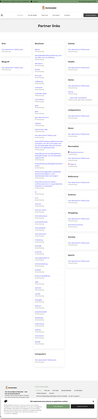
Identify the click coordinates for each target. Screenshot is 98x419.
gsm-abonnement (42, 117)
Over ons (45, 15)
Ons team (56, 15)
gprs (36, 111)
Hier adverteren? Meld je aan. (12, 49)
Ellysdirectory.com (77, 152)
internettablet (40, 228)
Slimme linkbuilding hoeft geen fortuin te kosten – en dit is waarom (57, 396)
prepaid (38, 270)
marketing (39, 240)
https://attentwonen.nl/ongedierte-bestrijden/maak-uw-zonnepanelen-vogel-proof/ (48, 156)
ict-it (36, 198)
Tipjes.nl (73, 164)
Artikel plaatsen (41, 393)
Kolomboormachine (75, 225)
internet (38, 204)
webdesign (39, 318)
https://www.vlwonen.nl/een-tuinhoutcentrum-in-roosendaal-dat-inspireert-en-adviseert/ (49, 184)
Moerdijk (38, 246)
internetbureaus (41, 216)
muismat (38, 252)
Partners (20, 15)
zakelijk (37, 342)
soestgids (38, 300)
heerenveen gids (41, 129)
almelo (37, 69)
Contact (67, 15)
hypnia (70, 92)
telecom (38, 306)
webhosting (39, 324)
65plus (37, 49)
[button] (93, 401)
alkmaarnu (39, 63)
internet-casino (40, 210)
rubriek (37, 294)
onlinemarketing (41, 264)
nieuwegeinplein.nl (42, 258)
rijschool (38, 288)
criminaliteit (39, 99)
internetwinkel (40, 234)
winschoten (39, 336)
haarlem (38, 123)
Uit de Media (32, 15)
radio (37, 282)
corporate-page (40, 93)
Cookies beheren (82, 406)
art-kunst (38, 75)
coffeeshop (39, 81)
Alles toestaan (58, 406)
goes (37, 105)
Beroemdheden (66, 390)
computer (38, 87)
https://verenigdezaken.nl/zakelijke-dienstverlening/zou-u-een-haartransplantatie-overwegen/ (48, 174)
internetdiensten (41, 222)
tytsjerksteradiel (41, 312)
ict (36, 192)
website (38, 330)
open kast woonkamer (78, 98)
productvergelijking (42, 276)
